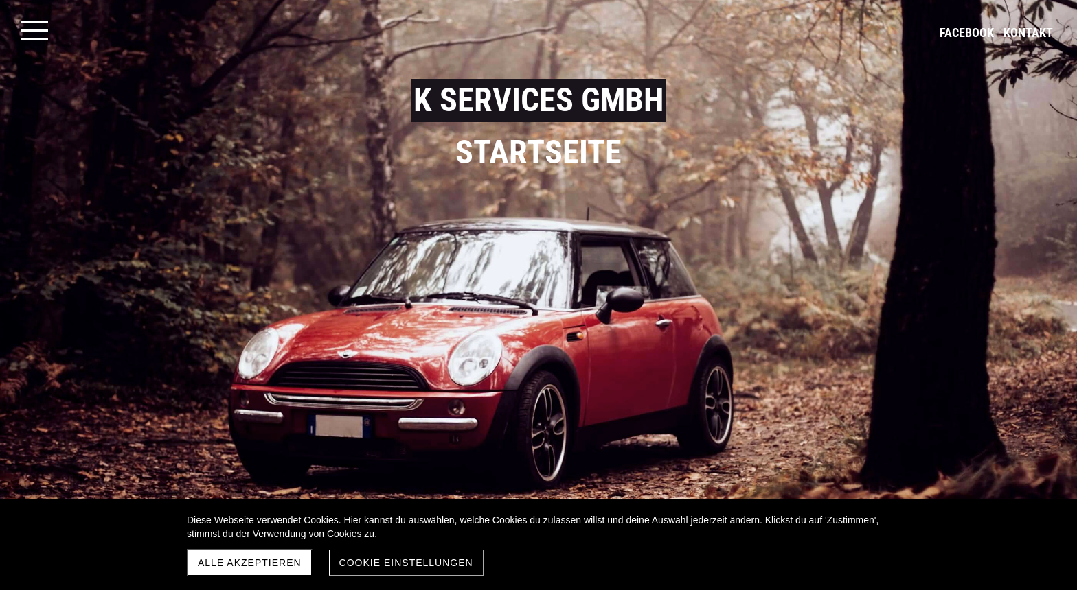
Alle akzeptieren (250, 562)
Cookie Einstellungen (406, 562)
